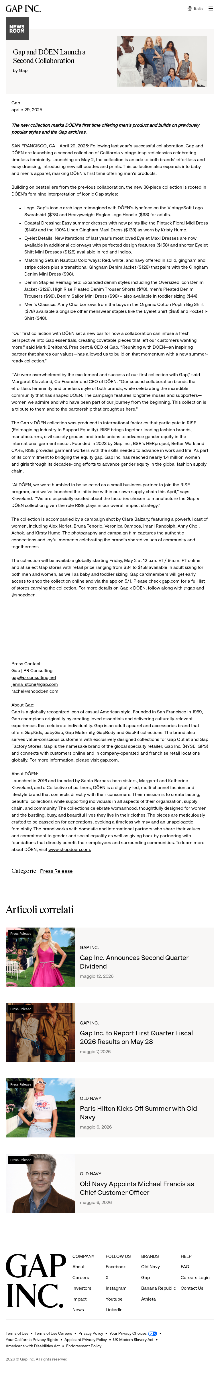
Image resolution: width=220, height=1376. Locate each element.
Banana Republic (158, 1277)
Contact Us (192, 1277)
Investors (81, 1277)
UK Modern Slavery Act (133, 1339)
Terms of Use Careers (53, 1333)
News (78, 1299)
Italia (195, 9)
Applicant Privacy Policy (85, 1339)
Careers (80, 1267)
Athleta (148, 1288)
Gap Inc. (89, 947)
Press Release (56, 871)
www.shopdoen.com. (69, 849)
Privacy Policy (90, 1333)
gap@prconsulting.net (33, 677)
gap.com (171, 581)
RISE (191, 423)
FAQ (185, 1256)
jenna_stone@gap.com (34, 684)
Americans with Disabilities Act (33, 1346)
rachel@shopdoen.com (34, 691)
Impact (79, 1288)
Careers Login (195, 1267)
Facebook (116, 1256)
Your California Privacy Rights (32, 1339)
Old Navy (90, 1098)
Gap (15, 103)
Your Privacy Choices (128, 1333)
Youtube (114, 1288)
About (78, 1256)
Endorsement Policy (83, 1346)
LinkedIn (114, 1299)
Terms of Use (17, 1333)
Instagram (116, 1277)
